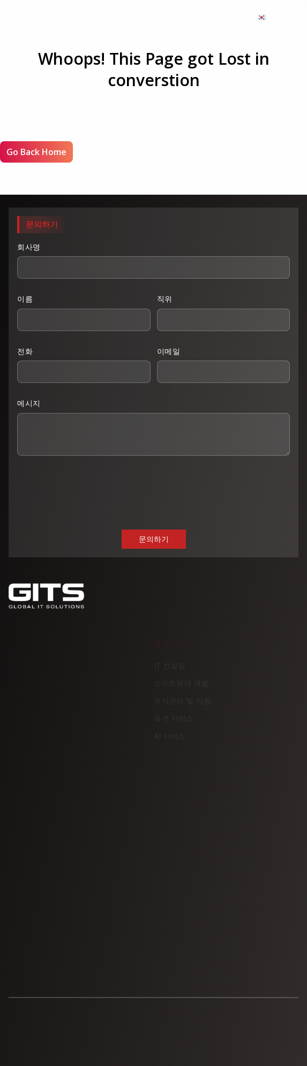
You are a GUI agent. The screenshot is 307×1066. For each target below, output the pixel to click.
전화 (84, 365)
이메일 (223, 365)
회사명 (153, 260)
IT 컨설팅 (169, 669)
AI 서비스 (169, 739)
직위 (223, 312)
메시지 (153, 427)
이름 (84, 312)
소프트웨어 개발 (181, 686)
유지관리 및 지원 (182, 704)
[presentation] (98, 491)
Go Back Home (36, 152)
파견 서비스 (173, 722)
